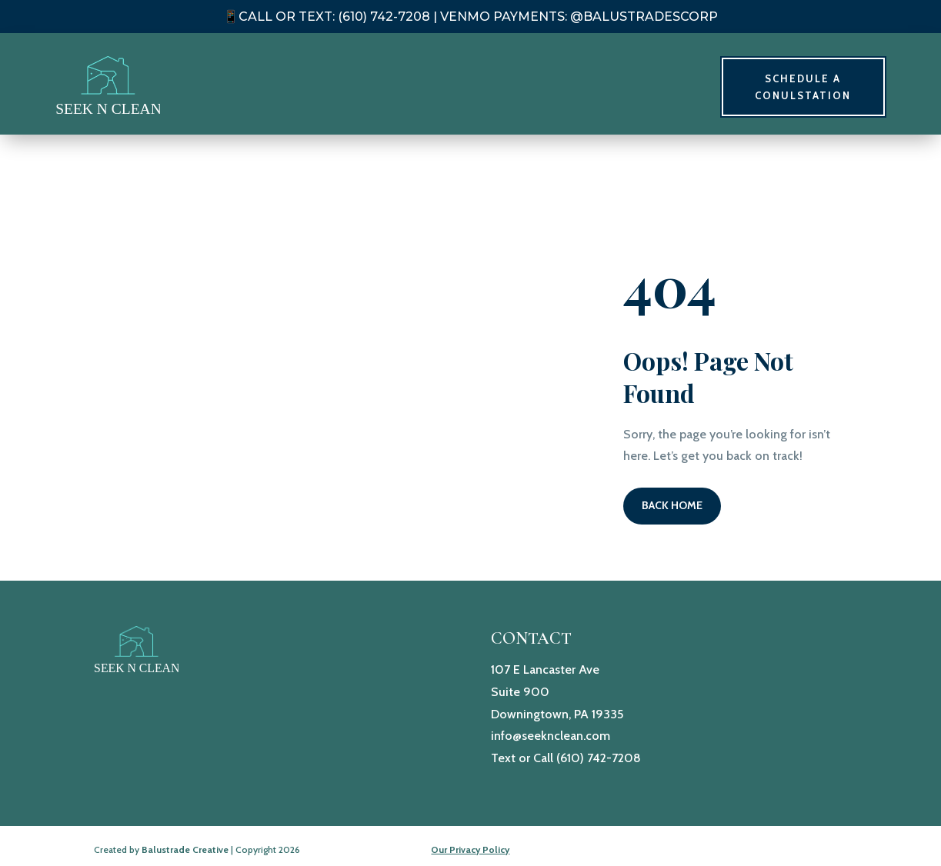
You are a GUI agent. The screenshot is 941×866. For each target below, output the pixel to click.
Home (537, 86)
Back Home (672, 505)
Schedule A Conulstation (802, 87)
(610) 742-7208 (598, 758)
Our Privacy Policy (470, 849)
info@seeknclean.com (550, 735)
